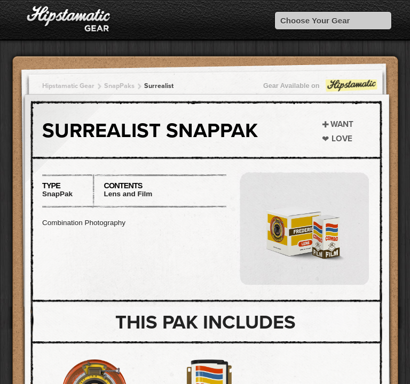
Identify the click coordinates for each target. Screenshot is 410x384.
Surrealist (159, 86)
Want (341, 124)
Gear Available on (321, 88)
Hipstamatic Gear (68, 86)
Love (342, 138)
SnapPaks (119, 86)
